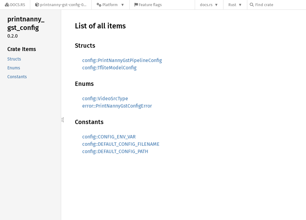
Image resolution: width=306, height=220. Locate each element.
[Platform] (110, 4)
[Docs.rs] (15, 4)
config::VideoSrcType (105, 98)
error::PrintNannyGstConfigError (117, 106)
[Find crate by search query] (280, 4)
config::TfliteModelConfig (109, 68)
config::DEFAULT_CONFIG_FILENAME (121, 144)
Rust (232, 4)
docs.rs (206, 4)
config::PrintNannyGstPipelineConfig (122, 60)
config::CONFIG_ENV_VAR (109, 137)
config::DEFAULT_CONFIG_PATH (115, 151)
